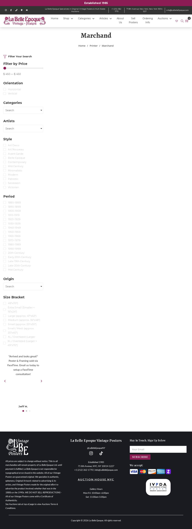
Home (54, 18)
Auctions (163, 18)
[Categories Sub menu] (93, 18)
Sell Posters (133, 20)
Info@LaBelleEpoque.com (106, 469)
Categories (84, 18)
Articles (103, 18)
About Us (120, 20)
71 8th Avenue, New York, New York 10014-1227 (144, 10)
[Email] (158, 449)
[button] (23, 411)
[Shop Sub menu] (72, 18)
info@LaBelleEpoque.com (177, 10)
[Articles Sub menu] (111, 18)
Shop (66, 18)
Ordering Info (148, 20)
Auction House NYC (96, 479)
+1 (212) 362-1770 (116, 10)
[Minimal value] (23, 68)
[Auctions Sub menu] (170, 18)
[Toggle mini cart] (187, 20)
